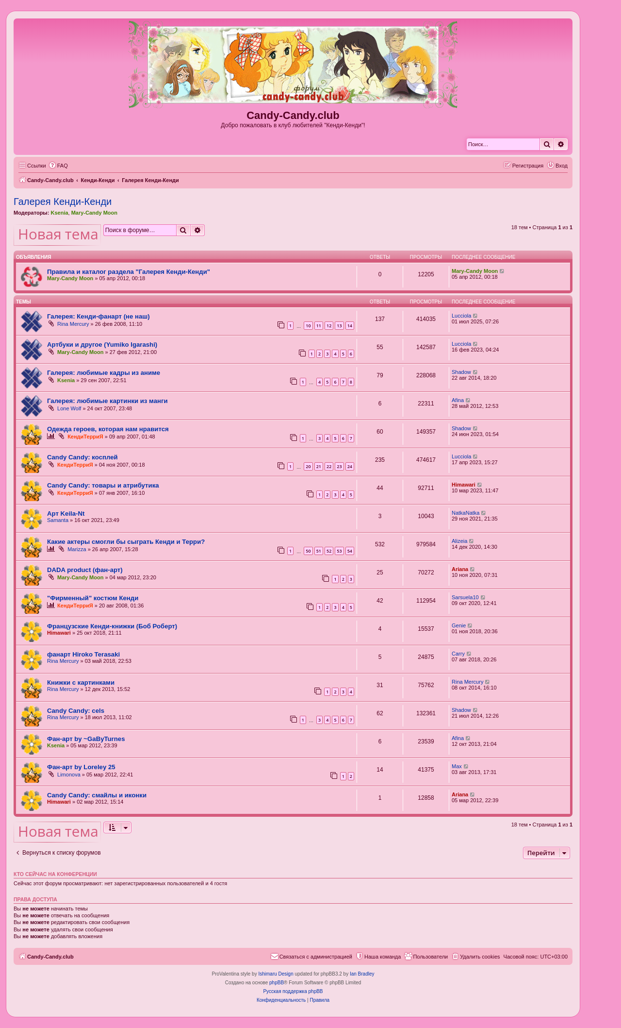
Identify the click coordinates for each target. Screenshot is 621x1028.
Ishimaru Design (275, 974)
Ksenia (59, 213)
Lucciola (461, 316)
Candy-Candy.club (293, 115)
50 (308, 551)
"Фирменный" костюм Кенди (92, 598)
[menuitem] (58, 165)
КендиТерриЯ (85, 436)
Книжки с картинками (80, 682)
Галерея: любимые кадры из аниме (103, 372)
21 (318, 466)
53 (339, 551)
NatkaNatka (465, 513)
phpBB (276, 982)
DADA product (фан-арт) (85, 569)
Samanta (57, 520)
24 (349, 466)
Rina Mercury (73, 324)
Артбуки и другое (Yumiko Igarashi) (102, 344)
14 (349, 325)
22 (329, 466)
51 (318, 551)
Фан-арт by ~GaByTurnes (86, 738)
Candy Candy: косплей (82, 457)
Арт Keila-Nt (65, 513)
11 (318, 325)
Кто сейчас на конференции (55, 874)
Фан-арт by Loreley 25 (81, 767)
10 (308, 325)
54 (349, 551)
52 (329, 551)
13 (339, 325)
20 (308, 466)
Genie (459, 625)
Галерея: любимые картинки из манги (107, 400)
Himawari (463, 485)
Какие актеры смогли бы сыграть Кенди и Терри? (126, 541)
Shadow (461, 372)
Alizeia (459, 541)
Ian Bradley (362, 974)
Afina (458, 400)
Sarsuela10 (465, 597)
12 (329, 325)
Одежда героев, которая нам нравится (108, 429)
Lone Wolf (69, 408)
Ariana (460, 569)
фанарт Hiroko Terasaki (83, 654)
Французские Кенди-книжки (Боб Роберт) (112, 626)
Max (457, 766)
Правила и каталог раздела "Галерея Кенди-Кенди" (128, 271)
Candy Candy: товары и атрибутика (103, 485)
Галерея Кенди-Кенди (63, 201)
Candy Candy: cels (75, 710)
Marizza (76, 549)
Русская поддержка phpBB (293, 991)
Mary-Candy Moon (94, 213)
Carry (458, 654)
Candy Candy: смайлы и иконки (97, 795)
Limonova (69, 774)
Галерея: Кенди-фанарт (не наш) (98, 316)
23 (339, 466)
